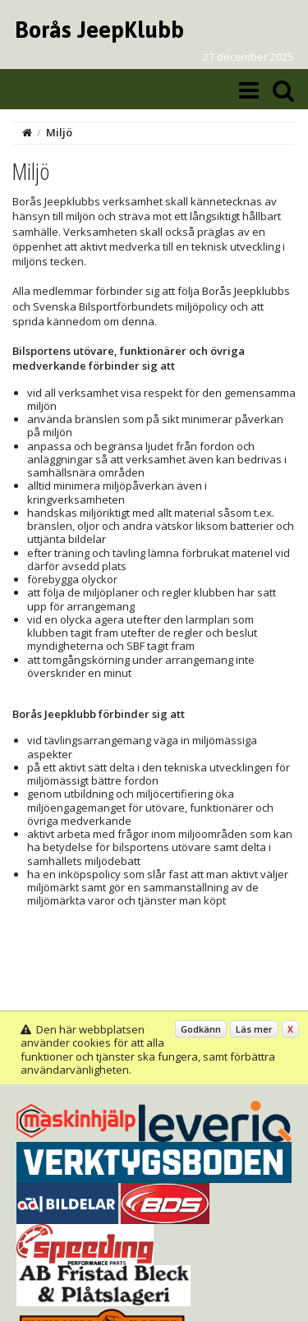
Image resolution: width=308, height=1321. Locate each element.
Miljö (59, 132)
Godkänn (201, 1029)
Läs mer (254, 1029)
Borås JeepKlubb (99, 30)
